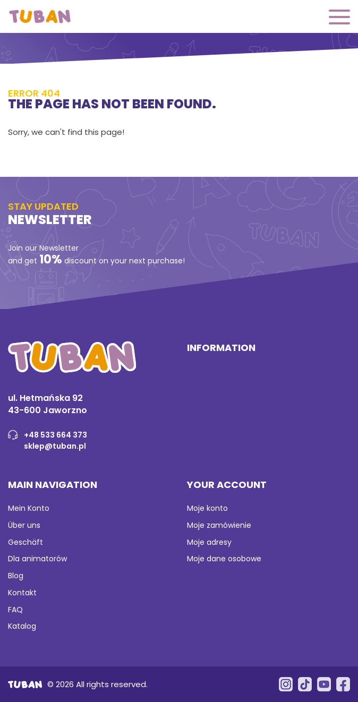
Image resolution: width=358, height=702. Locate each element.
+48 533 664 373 (55, 435)
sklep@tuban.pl (55, 446)
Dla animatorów (37, 558)
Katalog (22, 626)
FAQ (15, 609)
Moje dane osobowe (224, 558)
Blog (15, 575)
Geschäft (25, 542)
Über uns (24, 525)
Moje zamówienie (219, 525)
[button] (339, 17)
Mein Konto (28, 508)
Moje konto (207, 508)
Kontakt (22, 592)
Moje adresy (209, 542)
